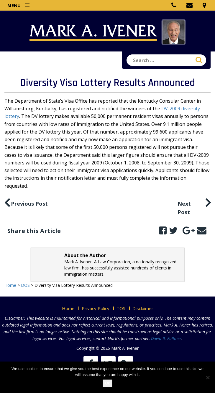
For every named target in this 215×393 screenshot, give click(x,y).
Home (68, 308)
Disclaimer (142, 308)
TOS (120, 308)
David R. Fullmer (166, 338)
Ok (107, 383)
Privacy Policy (95, 308)
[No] (208, 377)
